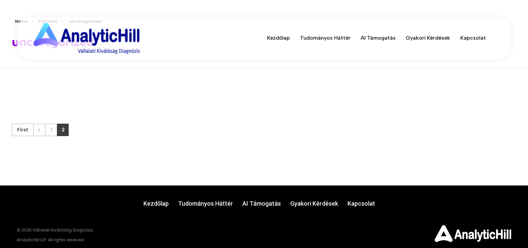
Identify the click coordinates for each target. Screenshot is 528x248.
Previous (39, 130)
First (22, 130)
